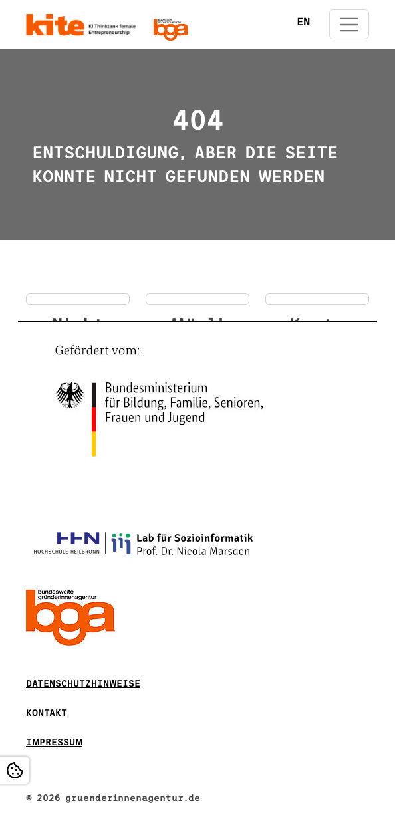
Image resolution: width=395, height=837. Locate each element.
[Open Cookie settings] (14, 770)
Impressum (54, 742)
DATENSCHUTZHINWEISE (83, 684)
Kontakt (46, 713)
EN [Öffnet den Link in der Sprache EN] (303, 21)
